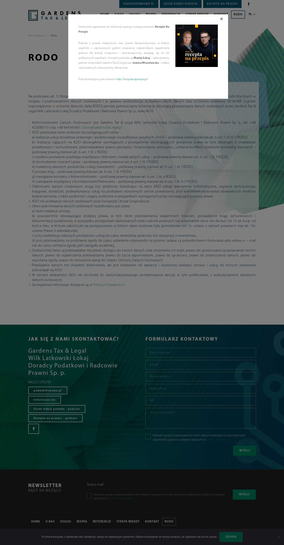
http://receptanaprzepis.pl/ (132, 79)
